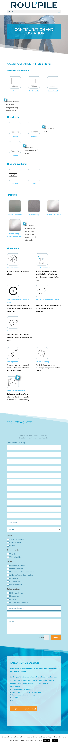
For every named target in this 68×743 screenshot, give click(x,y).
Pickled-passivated (15, 593)
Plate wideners (13, 578)
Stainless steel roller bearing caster (20, 572)
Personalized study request (25, 709)
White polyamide (14, 557)
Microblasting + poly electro (17, 602)
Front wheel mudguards (16, 566)
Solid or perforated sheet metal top (20, 575)
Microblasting (13, 596)
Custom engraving (14, 584)
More (40, 740)
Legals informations (27, 734)
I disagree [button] (55, 740)
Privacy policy (40, 734)
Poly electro (12, 599)
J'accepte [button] (46, 740)
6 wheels (11, 545)
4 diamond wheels (14, 542)
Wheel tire (11, 554)
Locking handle (13, 581)
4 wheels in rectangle (15, 539)
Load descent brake (15, 569)
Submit (56, 637)
